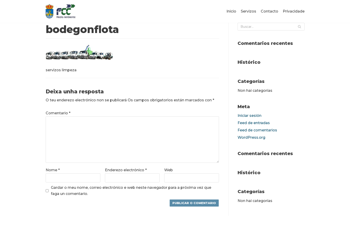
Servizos (248, 11)
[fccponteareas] (61, 11)
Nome (53, 170)
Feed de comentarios (257, 130)
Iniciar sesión (249, 115)
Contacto (269, 11)
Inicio (231, 11)
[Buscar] (271, 27)
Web (168, 170)
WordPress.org (251, 137)
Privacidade (294, 11)
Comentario (58, 113)
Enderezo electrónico (126, 170)
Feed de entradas (254, 123)
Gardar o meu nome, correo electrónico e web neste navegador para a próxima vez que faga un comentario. (131, 190)
